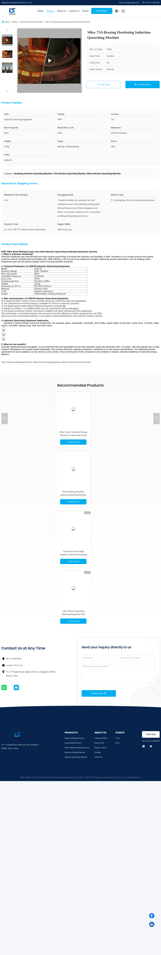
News (118, 743)
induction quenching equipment (47, 362)
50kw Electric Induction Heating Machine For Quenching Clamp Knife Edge (73, 435)
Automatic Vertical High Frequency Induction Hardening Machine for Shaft (73, 554)
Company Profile (100, 738)
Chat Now (102, 10)
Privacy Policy (25, 777)
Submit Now (98, 693)
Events (85, 11)
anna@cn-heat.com (14, 665)
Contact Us (74, 11)
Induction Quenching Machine (31, 22)
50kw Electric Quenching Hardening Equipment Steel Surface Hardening (73, 614)
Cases (118, 738)
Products (50, 11)
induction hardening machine (19, 362)
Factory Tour (99, 743)
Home (41, 11)
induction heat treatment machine (76, 362)
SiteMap (97, 752)
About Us (61, 11)
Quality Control (100, 748)
